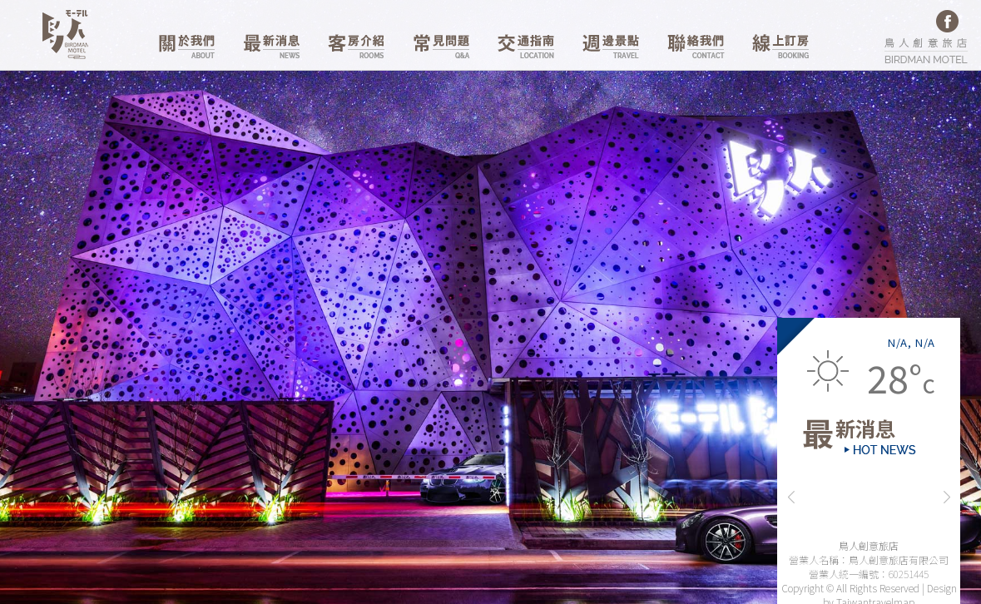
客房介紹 (356, 46)
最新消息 (271, 46)
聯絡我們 (696, 46)
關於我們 (186, 46)
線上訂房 (780, 46)
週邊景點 (611, 46)
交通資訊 (526, 46)
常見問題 (441, 46)
